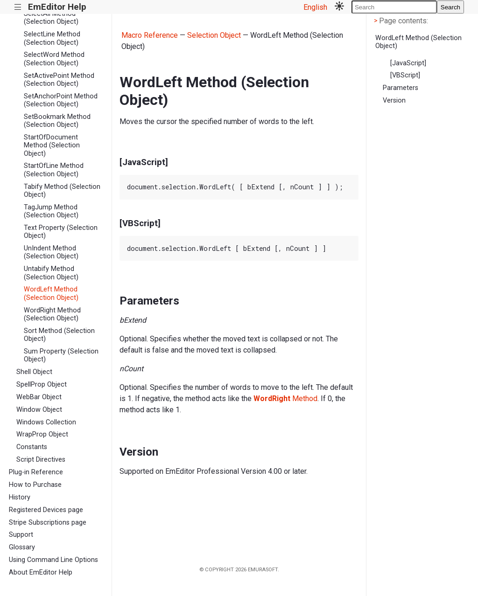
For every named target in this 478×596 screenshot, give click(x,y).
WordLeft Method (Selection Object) (51, 293)
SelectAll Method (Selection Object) (51, 18)
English (315, 7)
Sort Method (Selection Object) (59, 335)
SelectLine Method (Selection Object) (52, 38)
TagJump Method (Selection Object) (51, 211)
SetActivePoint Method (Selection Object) (59, 80)
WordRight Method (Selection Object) (52, 314)
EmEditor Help (57, 6)
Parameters (400, 88)
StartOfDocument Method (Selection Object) (52, 145)
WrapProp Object (42, 434)
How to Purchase (35, 485)
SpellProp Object (41, 384)
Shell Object (34, 372)
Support (21, 535)
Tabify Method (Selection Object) (62, 191)
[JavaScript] (408, 63)
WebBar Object (39, 397)
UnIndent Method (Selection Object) (51, 252)
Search (450, 7)
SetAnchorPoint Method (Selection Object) (61, 100)
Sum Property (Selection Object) (61, 355)
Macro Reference (149, 35)
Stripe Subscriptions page (47, 523)
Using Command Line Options (53, 560)
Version (394, 100)
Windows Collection (46, 422)
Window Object (39, 410)
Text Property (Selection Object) (61, 232)
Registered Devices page (46, 510)
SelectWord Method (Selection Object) (54, 59)
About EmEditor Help (40, 572)
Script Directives (40, 460)
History (19, 497)
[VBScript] (405, 75)
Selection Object (214, 35)
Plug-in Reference (36, 472)
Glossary (22, 547)
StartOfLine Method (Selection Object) (54, 170)
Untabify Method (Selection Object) (51, 273)
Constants (31, 447)
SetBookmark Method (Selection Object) (57, 121)
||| (18, 7)
